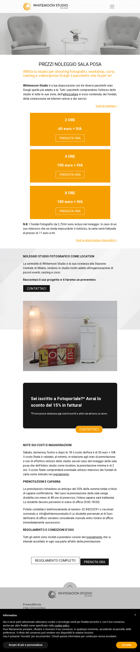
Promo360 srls (32, 604)
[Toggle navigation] (112, 6)
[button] (135, 615)
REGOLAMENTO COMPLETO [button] (55, 560)
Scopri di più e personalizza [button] (25, 644)
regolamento (61, 474)
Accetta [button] (126, 644)
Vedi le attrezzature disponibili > (96, 240)
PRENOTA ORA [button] (70, 138)
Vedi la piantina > (106, 106)
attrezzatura (70, 94)
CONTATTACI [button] (36, 288)
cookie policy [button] (62, 625)
